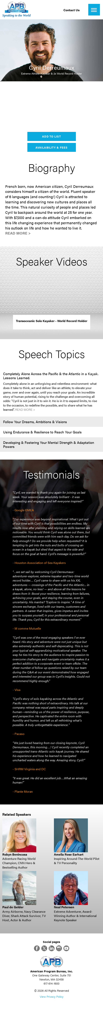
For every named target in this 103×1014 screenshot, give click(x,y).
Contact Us (71, 10)
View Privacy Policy (51, 996)
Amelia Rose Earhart (68, 854)
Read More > (18, 233)
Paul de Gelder (12, 907)
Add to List (51, 136)
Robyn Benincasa (14, 854)
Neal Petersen (64, 907)
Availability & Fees (51, 147)
